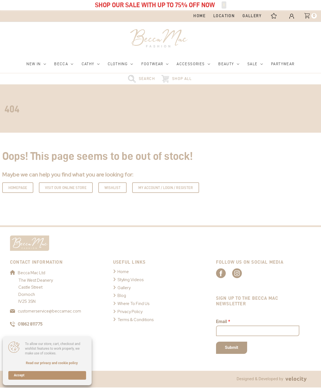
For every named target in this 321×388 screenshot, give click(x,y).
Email (223, 322)
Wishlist (112, 188)
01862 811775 (27, 324)
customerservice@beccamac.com (46, 311)
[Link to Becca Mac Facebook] (225, 273)
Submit (231, 348)
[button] (36, 64)
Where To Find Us (133, 302)
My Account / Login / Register (165, 188)
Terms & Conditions (135, 318)
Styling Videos (130, 279)
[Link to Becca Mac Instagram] (245, 273)
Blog (121, 295)
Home (123, 271)
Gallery (124, 287)
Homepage (17, 188)
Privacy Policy (130, 310)
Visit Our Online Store (66, 188)
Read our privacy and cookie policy (52, 363)
